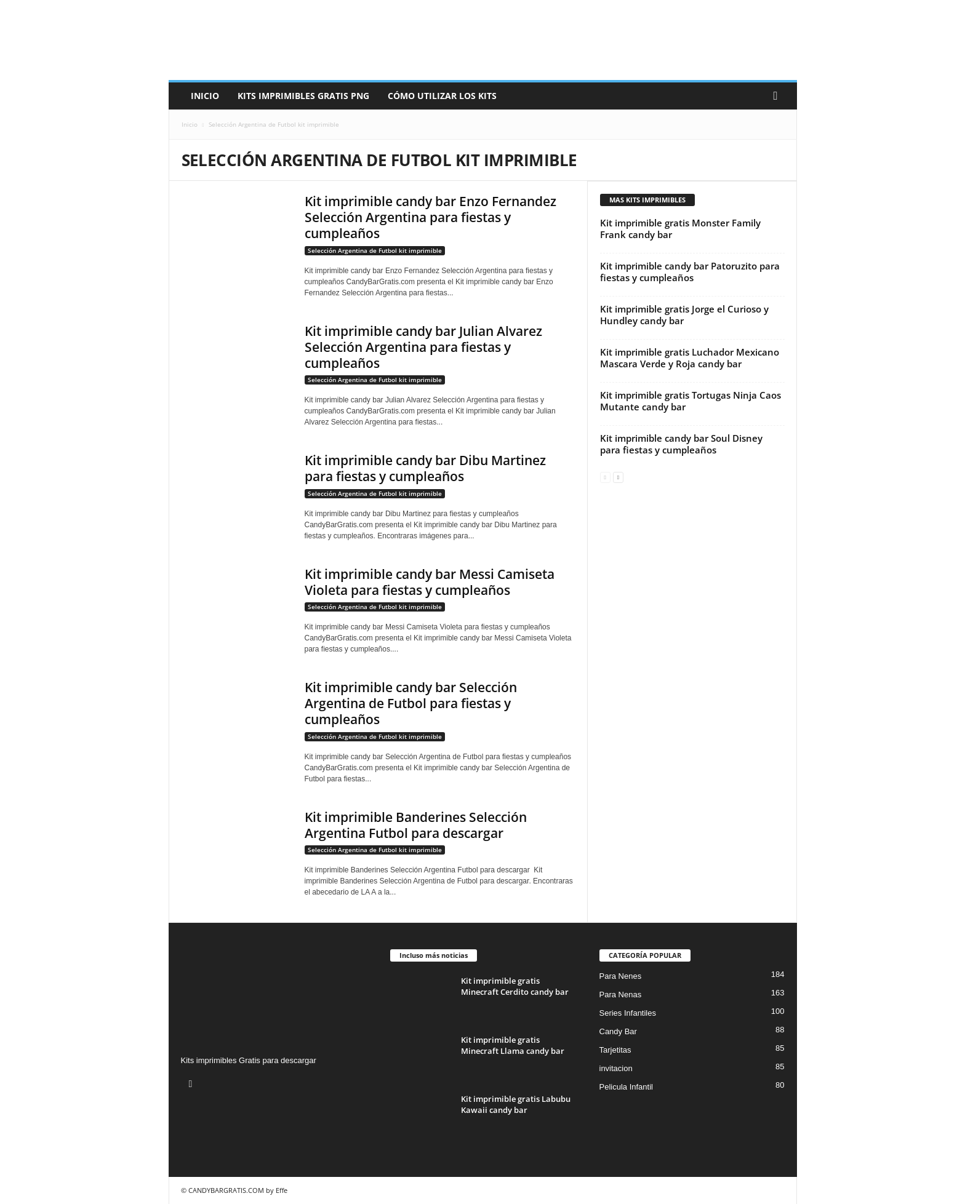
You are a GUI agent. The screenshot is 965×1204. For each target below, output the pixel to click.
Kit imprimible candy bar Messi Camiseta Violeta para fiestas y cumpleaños (430, 582)
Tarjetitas (615, 1049)
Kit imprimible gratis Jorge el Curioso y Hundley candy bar (684, 315)
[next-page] (618, 476)
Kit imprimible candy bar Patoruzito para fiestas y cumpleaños (690, 272)
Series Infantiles (628, 1013)
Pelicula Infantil (626, 1086)
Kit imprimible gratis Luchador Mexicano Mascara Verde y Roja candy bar (689, 358)
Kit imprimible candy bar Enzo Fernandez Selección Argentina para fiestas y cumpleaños (430, 217)
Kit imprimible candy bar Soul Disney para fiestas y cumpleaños (681, 444)
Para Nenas (620, 994)
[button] (778, 96)
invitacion (616, 1068)
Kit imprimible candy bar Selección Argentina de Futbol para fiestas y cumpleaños (411, 703)
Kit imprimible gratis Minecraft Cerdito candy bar (515, 986)
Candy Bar (618, 1031)
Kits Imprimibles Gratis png (303, 96)
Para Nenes (620, 976)
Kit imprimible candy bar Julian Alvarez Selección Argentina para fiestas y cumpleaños (423, 347)
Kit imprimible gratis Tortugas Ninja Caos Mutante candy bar (690, 401)
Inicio (205, 96)
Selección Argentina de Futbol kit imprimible (375, 250)
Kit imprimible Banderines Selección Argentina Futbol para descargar (416, 825)
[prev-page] (605, 476)
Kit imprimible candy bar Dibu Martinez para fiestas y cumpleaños (425, 468)
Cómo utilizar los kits (442, 96)
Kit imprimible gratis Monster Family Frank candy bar (680, 229)
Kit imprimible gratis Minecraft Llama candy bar (512, 1045)
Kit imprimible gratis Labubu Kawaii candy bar (516, 1104)
